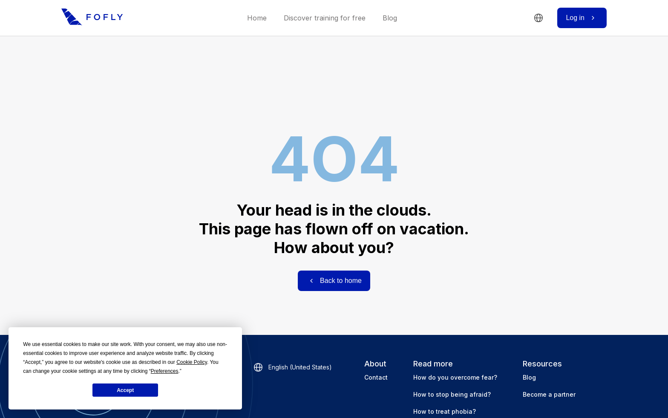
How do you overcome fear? (455, 377)
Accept (125, 390)
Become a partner (549, 394)
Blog (390, 18)
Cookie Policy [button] (191, 362)
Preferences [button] (165, 371)
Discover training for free (325, 18)
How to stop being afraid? (452, 394)
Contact (376, 377)
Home (257, 18)
